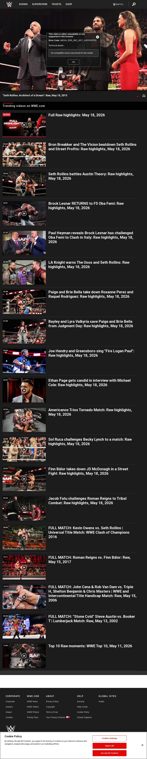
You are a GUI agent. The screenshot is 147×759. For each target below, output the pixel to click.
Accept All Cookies (109, 753)
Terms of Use (52, 712)
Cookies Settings (109, 738)
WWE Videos (33, 707)
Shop (69, 4)
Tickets (56, 4)
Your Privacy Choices (55, 717)
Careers (9, 707)
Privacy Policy (52, 701)
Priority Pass (32, 717)
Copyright (50, 707)
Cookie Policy (83, 712)
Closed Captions (84, 717)
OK (73, 62)
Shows (23, 4)
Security (80, 701)
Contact (9, 717)
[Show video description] (137, 95)
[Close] (142, 745)
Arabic (101, 701)
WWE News (32, 701)
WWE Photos (33, 712)
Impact (9, 712)
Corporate (10, 701)
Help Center (82, 707)
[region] (73, 745)
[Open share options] (144, 95)
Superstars (40, 4)
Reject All (109, 746)
